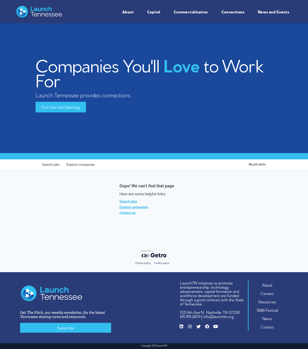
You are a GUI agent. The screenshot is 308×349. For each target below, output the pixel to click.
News (267, 318)
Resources (267, 301)
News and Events (274, 11)
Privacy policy (143, 263)
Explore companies (133, 207)
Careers (267, 293)
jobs (51, 165)
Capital (154, 11)
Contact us (127, 213)
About (129, 11)
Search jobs (128, 201)
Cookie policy (161, 263)
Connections (233, 11)
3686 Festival (267, 309)
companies (80, 165)
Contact (267, 326)
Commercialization (192, 11)
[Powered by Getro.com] (154, 254)
